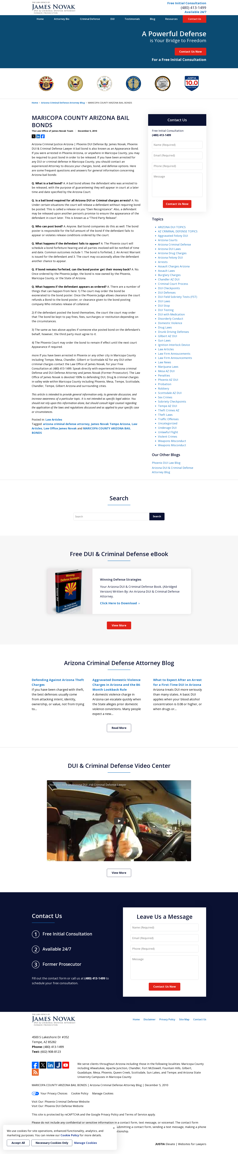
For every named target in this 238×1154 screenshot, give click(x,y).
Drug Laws (165, 327)
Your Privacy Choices (49, 1093)
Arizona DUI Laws (169, 249)
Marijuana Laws (168, 366)
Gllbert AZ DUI (167, 336)
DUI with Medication (171, 314)
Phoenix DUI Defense (58, 1106)
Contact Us (194, 19)
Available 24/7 (195, 12)
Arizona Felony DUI (170, 257)
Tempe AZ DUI (167, 406)
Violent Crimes (167, 436)
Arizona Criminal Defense (174, 244)
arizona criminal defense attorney (66, 424)
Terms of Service (136, 1114)
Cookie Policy (79, 1093)
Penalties (164, 375)
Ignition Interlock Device (174, 345)
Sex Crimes (165, 397)
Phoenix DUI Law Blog (166, 463)
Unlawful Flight (168, 432)
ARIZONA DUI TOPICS (172, 227)
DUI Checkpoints (169, 288)
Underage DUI (167, 428)
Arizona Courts (167, 240)
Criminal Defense (90, 19)
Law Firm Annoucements (174, 353)
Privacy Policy (167, 1019)
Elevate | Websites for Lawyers (180, 1144)
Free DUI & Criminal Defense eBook (119, 554)
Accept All (18, 1143)
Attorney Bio (61, 19)
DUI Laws (164, 301)
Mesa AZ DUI (166, 371)
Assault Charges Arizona (174, 266)
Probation (164, 384)
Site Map (184, 1019)
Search (157, 516)
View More (119, 625)
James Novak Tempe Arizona (110, 424)
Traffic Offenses (168, 419)
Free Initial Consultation (186, 3)
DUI (112, 19)
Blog (152, 19)
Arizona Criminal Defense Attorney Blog (63, 102)
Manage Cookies (102, 1093)
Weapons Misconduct (172, 441)
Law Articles (53, 419)
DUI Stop (164, 305)
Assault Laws (166, 271)
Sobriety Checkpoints (172, 401)
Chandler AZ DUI (168, 279)
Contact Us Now (190, 51)
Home (40, 19)
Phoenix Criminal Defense (61, 1101)
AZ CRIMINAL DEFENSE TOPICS (177, 231)
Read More (119, 728)
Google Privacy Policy (105, 1114)
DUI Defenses (167, 292)
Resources (171, 19)
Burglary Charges (169, 275)
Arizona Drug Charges (172, 253)
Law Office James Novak (60, 428)
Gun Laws (164, 340)
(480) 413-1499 (193, 7)
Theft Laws (165, 414)
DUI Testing (166, 310)
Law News (164, 362)
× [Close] (114, 1128)
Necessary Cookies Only (52, 1143)
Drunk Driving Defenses (173, 332)
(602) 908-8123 (51, 1052)
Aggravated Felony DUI (173, 235)
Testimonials (132, 19)
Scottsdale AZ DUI (170, 393)
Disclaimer (150, 1019)
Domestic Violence (170, 323)
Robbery (163, 388)
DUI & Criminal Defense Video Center (119, 765)
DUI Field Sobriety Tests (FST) (177, 297)
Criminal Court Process (173, 284)
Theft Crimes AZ (168, 410)
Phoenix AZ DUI (168, 379)
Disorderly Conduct (170, 318)
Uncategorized (167, 423)
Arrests (163, 262)
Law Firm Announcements (175, 358)
